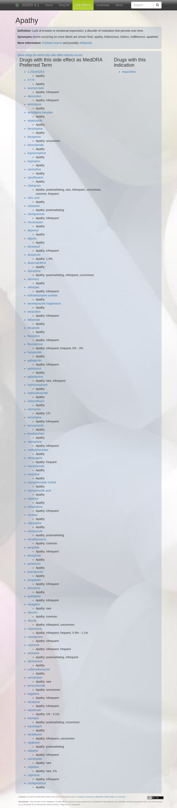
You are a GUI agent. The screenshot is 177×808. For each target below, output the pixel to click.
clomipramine (36, 214)
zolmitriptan (35, 758)
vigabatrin (34, 742)
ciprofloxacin (35, 177)
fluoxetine (34, 336)
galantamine (35, 376)
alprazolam (34, 96)
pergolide (33, 547)
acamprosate (36, 88)
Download (103, 5)
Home (49, 5)
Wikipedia (86, 43)
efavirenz (33, 279)
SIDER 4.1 (30, 5)
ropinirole (33, 645)
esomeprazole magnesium (44, 303)
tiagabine (33, 693)
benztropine (35, 128)
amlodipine (34, 104)
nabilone (33, 498)
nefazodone (35, 506)
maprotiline (129, 71)
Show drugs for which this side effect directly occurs (49, 55)
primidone (34, 588)
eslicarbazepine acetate (42, 295)
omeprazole (35, 531)
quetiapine (34, 596)
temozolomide (36, 685)
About (119, 5)
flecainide (34, 328)
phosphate (34, 555)
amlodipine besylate (40, 112)
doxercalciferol (37, 262)
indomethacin (36, 401)
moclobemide (36, 466)
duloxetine (34, 271)
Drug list (64, 5)
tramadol (33, 718)
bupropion (34, 161)
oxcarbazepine (37, 539)
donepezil (34, 246)
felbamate (34, 319)
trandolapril (35, 726)
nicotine (32, 515)
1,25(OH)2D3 (36, 71)
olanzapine (34, 523)
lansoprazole (36, 425)
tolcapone (34, 702)
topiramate (34, 710)
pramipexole (35, 571)
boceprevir (34, 136)
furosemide (35, 352)
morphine (33, 474)
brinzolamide (36, 145)
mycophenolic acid (39, 490)
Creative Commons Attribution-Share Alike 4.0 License (101, 797)
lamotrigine (34, 417)
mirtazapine (35, 458)
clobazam (34, 206)
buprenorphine (37, 153)
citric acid (33, 197)
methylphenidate (38, 449)
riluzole (32, 620)
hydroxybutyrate (38, 393)
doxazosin (34, 254)
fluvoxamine (35, 344)
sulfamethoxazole (39, 669)
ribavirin (33, 612)
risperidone (35, 628)
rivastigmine (35, 636)
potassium (34, 563)
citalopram (34, 185)
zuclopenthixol (37, 783)
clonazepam (35, 222)
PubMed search (52, 43)
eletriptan (33, 287)
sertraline (33, 653)
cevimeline (34, 169)
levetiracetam (36, 433)
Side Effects (83, 5)
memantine (35, 441)
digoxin (32, 238)
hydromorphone (37, 384)
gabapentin (35, 360)
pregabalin (34, 580)
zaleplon (33, 750)
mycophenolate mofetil (42, 482)
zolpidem (33, 767)
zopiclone (34, 775)
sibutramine (35, 661)
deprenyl (33, 230)
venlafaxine (35, 734)
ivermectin (34, 409)
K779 (31, 80)
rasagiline (34, 604)
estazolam (34, 311)
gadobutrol (34, 368)
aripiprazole (35, 120)
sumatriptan (35, 677)
